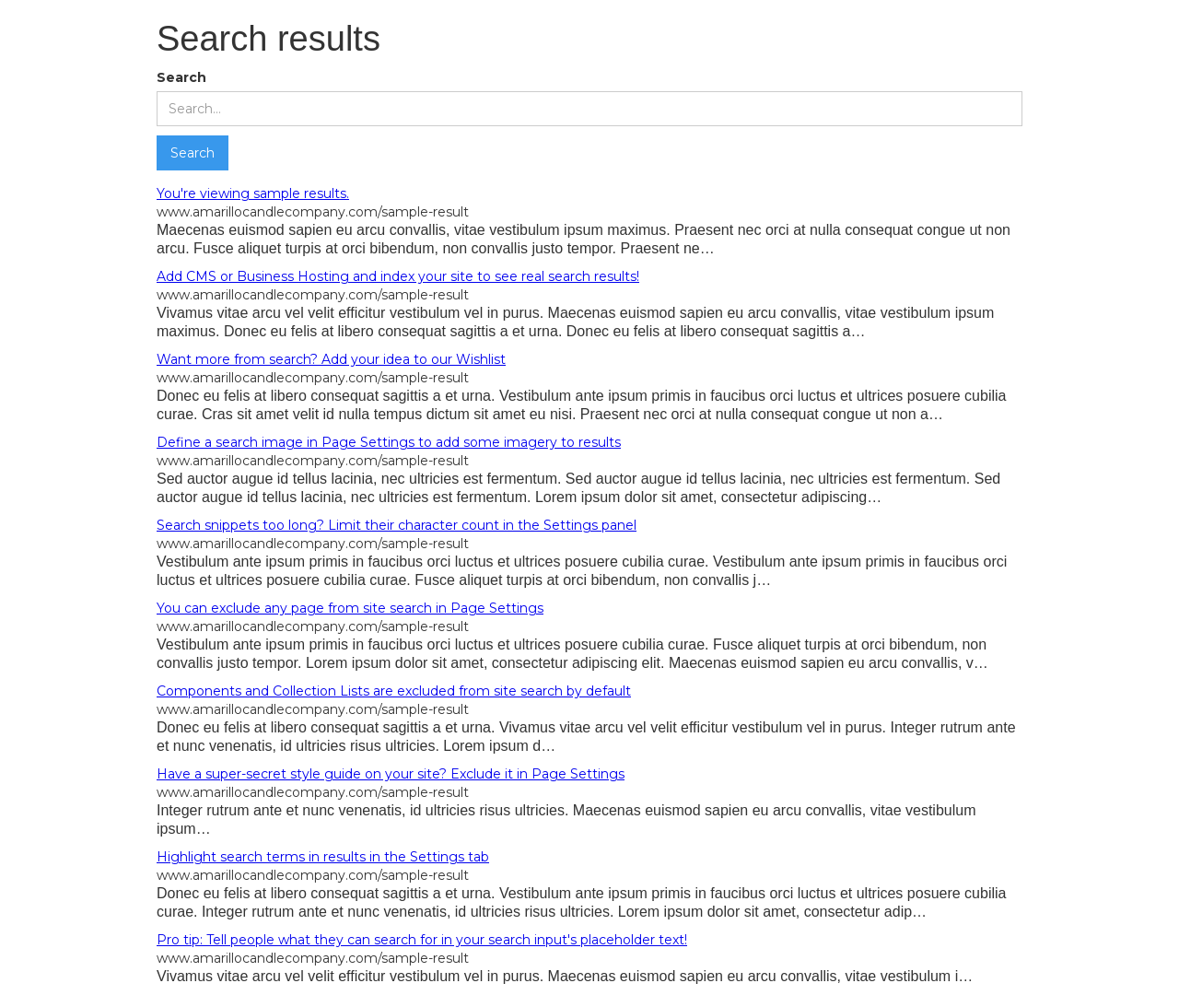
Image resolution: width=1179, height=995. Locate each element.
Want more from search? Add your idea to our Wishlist (331, 359)
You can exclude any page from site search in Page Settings (350, 608)
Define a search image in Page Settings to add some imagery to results (389, 442)
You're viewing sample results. (253, 193)
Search (181, 77)
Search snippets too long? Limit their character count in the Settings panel (396, 525)
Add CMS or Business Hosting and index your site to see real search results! (398, 276)
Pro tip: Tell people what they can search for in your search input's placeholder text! (422, 939)
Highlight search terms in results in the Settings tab (323, 857)
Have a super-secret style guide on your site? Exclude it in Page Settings (391, 774)
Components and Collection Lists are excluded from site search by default (394, 691)
